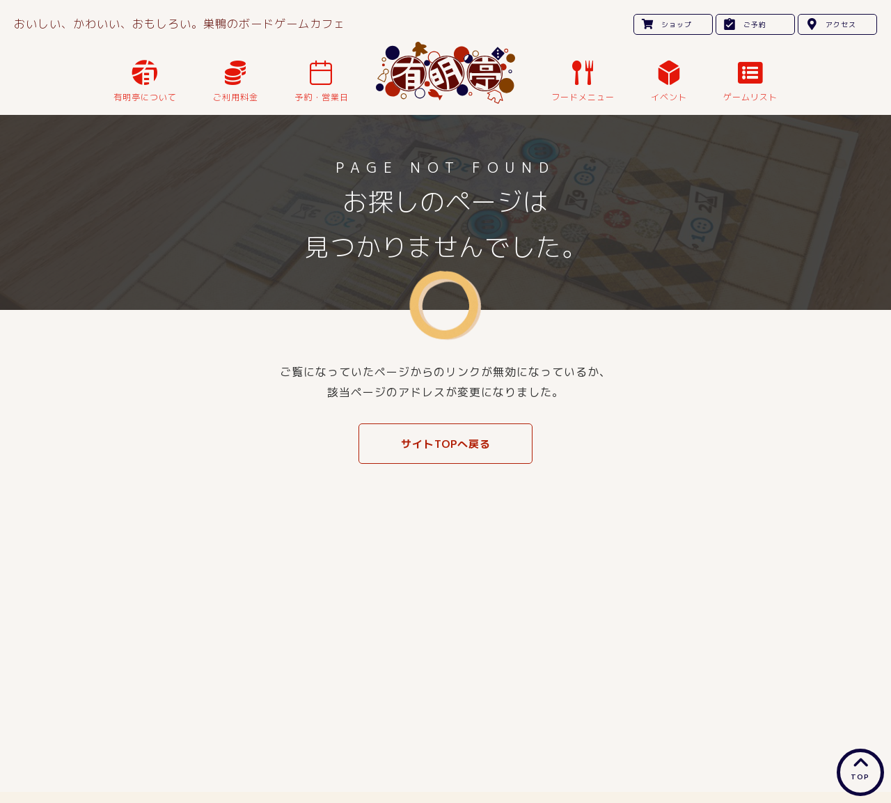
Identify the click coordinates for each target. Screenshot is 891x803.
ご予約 (754, 24)
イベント (669, 97)
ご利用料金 (235, 97)
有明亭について (145, 97)
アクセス (841, 24)
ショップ (676, 24)
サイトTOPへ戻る (446, 444)
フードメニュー (583, 97)
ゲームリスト (750, 97)
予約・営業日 (321, 97)
